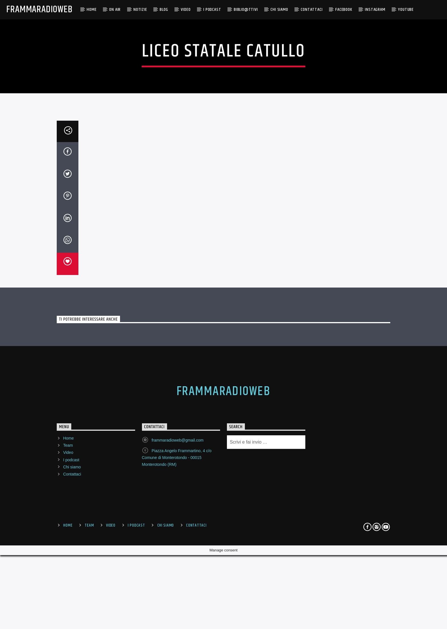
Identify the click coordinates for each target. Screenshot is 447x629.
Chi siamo (72, 615)
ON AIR (115, 9)
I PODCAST (212, 9)
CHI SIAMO (279, 9)
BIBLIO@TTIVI (246, 9)
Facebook (343, 9)
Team (68, 594)
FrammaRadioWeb (39, 9)
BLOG (164, 9)
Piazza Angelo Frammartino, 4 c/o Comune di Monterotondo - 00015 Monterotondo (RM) (177, 606)
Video (185, 9)
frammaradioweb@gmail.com (178, 588)
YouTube (406, 9)
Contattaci (311, 9)
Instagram (375, 9)
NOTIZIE (140, 9)
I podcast (71, 608)
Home (91, 9)
